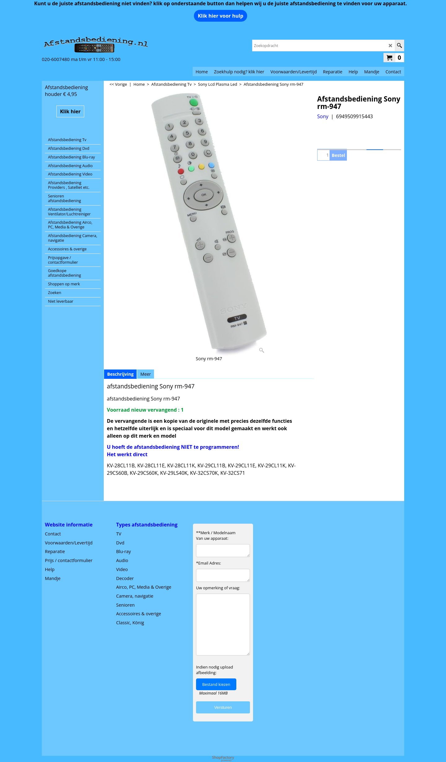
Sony (322, 116)
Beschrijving (120, 374)
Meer (145, 374)
